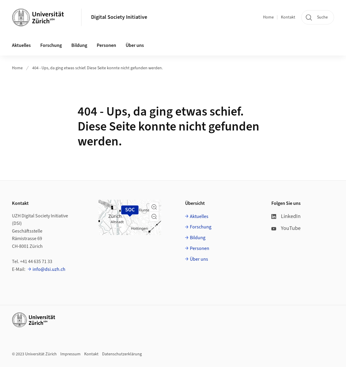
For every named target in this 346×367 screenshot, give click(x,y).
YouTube (286, 228)
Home (268, 17)
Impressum (70, 354)
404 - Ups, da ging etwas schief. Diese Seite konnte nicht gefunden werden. (97, 68)
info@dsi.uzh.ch (49, 269)
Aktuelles (199, 216)
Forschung (200, 227)
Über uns (199, 259)
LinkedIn (286, 216)
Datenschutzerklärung (122, 354)
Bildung (197, 237)
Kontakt (288, 17)
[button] (154, 207)
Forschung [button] (51, 45)
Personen (199, 248)
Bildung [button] (79, 45)
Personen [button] (106, 45)
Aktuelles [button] (21, 45)
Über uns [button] (135, 45)
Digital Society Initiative (119, 17)
